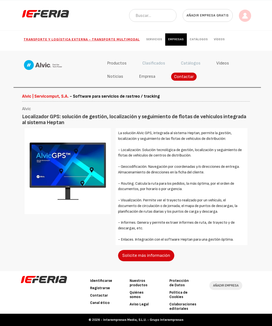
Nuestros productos (138, 282)
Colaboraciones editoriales (182, 306)
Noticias (115, 76)
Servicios (154, 39)
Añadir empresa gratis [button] (208, 15)
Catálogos (199, 39)
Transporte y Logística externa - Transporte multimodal (82, 39)
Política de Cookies (178, 294)
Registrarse (100, 288)
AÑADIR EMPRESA (226, 285)
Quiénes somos (136, 294)
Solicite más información (146, 255)
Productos (117, 63)
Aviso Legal (139, 304)
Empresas (176, 39)
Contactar (184, 76)
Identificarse (101, 280)
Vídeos (219, 39)
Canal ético (100, 302)
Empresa (147, 76)
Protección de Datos (179, 282)
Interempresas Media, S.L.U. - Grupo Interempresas (143, 320)
